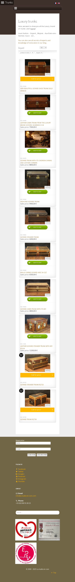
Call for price (36, 79)
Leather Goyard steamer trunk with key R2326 (36, 347)
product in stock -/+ (25, 52)
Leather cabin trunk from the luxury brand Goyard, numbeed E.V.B (35, 124)
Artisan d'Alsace (25, 536)
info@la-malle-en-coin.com (26, 496)
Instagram (21, 479)
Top (53, 573)
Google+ (20, 474)
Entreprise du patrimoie (24, 558)
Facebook (21, 469)
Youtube (20, 481)
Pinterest (20, 476)
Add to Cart (37, 113)
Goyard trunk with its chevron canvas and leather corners (36, 162)
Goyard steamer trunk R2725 (32, 385)
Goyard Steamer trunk (29, 237)
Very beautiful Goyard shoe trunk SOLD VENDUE (36, 90)
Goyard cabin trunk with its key (33, 309)
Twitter (20, 472)
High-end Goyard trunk (29, 202)
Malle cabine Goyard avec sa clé (33, 272)
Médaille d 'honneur (46, 535)
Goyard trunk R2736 (28, 419)
